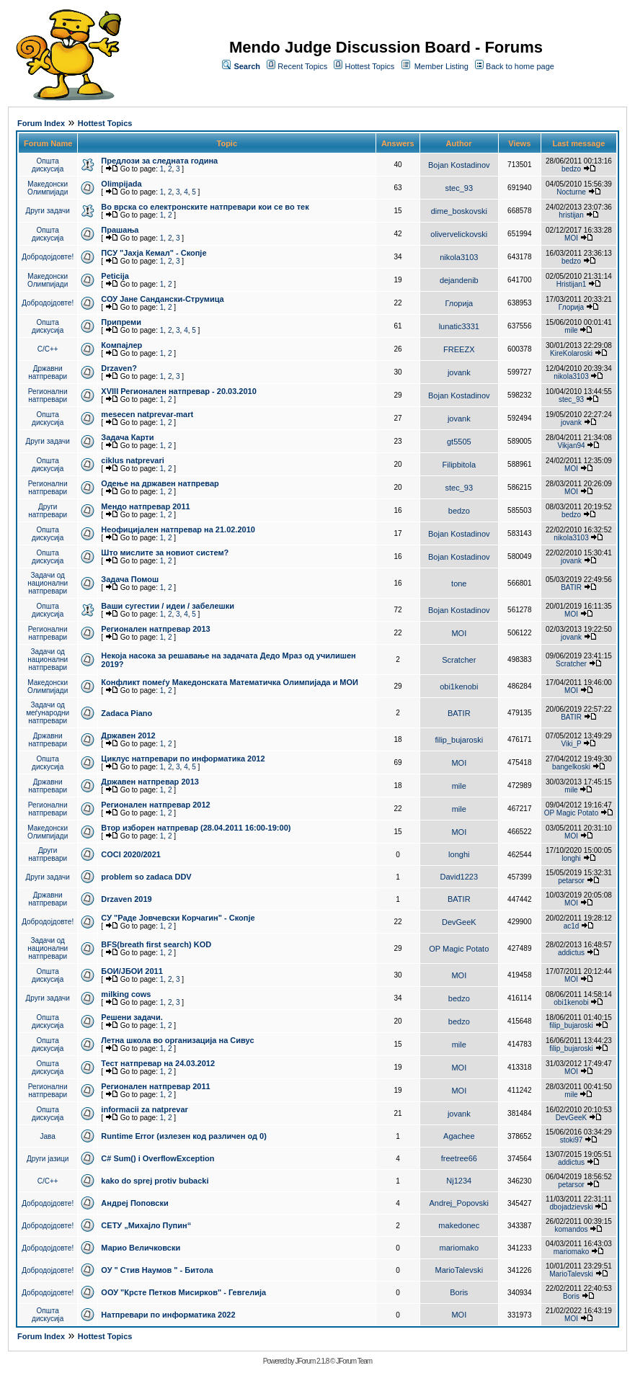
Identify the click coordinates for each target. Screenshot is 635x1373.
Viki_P (571, 744)
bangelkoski (571, 767)
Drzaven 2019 (126, 899)
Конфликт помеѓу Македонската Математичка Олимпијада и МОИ (229, 682)
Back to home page (520, 66)
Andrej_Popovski (459, 1203)
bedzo (571, 169)
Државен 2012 (128, 735)
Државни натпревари (47, 372)
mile (570, 330)
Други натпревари (47, 511)
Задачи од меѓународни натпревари (47, 713)
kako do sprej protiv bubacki (154, 1180)
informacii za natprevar (144, 1109)
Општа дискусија (47, 165)
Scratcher (459, 660)
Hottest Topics (369, 66)
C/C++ (47, 349)
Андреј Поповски (134, 1203)
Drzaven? (119, 368)
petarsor (571, 881)
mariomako (459, 1247)
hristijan (571, 215)
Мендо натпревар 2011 (145, 506)
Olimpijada (121, 183)
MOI (571, 238)
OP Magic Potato (571, 813)
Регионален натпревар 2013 (155, 629)
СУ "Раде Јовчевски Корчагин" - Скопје (177, 917)
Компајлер (121, 345)
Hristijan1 (571, 284)
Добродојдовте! (48, 257)
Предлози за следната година (159, 160)
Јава (47, 1136)
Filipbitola (459, 464)
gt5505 (459, 441)
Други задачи (48, 211)
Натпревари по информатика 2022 (168, 1314)
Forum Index (41, 123)
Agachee (458, 1136)
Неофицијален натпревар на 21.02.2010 (178, 529)
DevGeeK (459, 922)
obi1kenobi (459, 686)
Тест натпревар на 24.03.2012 (158, 1063)
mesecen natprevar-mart (147, 414)
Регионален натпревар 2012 (155, 804)
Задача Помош (130, 579)
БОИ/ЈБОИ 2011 (131, 971)
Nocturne (571, 192)
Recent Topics (302, 66)
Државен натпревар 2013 (150, 781)
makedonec (458, 1225)
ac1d (572, 926)
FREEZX (458, 349)
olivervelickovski (458, 234)
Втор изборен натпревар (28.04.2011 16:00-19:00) (195, 827)
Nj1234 (458, 1180)
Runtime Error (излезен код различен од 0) (183, 1136)
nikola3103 (459, 257)
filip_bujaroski (459, 739)
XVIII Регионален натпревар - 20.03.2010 (178, 391)
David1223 (459, 876)
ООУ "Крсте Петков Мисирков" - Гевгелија (183, 1292)
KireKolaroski (571, 353)
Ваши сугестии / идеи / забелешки (167, 605)
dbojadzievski (570, 1207)
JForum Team (354, 1361)
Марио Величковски (140, 1247)
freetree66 (459, 1158)
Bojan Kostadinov (459, 165)
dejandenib (459, 280)
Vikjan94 (571, 446)
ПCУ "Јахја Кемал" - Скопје (153, 253)
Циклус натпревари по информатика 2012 (183, 758)
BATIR (571, 587)
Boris (459, 1292)
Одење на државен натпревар (159, 483)
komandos (570, 1229)
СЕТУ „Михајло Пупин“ (146, 1225)
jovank (459, 372)
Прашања (119, 229)
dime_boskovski (459, 211)
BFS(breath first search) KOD (156, 944)
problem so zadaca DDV (146, 876)
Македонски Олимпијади (47, 188)
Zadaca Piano (126, 713)
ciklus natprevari (132, 460)
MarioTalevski (459, 1270)
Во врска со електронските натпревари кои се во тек (204, 206)
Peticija (115, 276)
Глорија (459, 303)
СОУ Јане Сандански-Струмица (162, 299)
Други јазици (47, 1159)
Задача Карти (127, 437)
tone (458, 583)
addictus (571, 953)
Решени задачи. (131, 1017)
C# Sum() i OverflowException (157, 1158)
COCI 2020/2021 (131, 854)
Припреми (121, 322)
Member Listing (441, 66)
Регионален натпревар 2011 (155, 1086)
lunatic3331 (459, 326)
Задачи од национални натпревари (47, 583)
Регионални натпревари (48, 395)
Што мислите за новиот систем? (164, 552)
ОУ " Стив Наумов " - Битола (157, 1270)
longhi (458, 854)
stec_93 (459, 188)
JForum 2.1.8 (312, 1361)
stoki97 (571, 1140)
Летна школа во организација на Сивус (177, 1040)
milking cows (126, 994)
